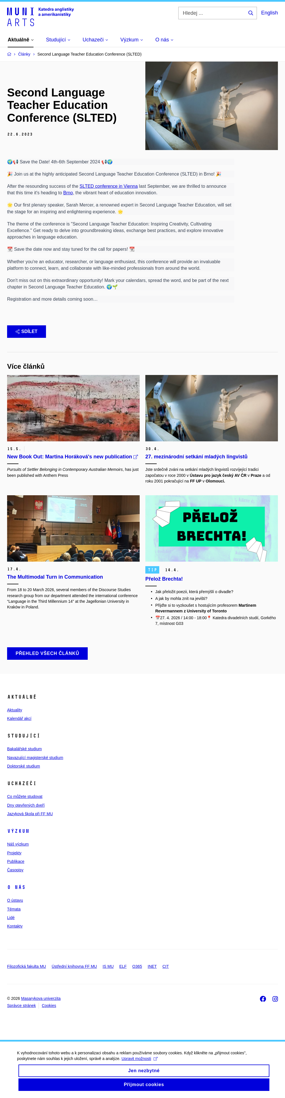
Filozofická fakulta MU (26, 966)
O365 (137, 966)
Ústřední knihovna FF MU (74, 966)
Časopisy (15, 870)
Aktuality (14, 710)
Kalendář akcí (19, 718)
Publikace (15, 861)
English (269, 13)
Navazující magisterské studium (35, 757)
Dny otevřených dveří (26, 805)
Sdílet (26, 331)
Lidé (10, 917)
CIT (165, 966)
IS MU (108, 966)
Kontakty (14, 926)
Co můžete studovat (25, 796)
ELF (123, 966)
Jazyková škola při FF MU (30, 814)
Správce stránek (21, 1005)
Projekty (14, 853)
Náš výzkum (18, 844)
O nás (16, 887)
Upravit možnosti (139, 1064)
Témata (13, 909)
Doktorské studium (23, 766)
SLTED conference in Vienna (108, 186)
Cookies (49, 1005)
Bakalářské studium (24, 749)
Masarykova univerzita (40, 998)
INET (152, 966)
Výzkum (18, 831)
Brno (68, 192)
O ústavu (15, 900)
